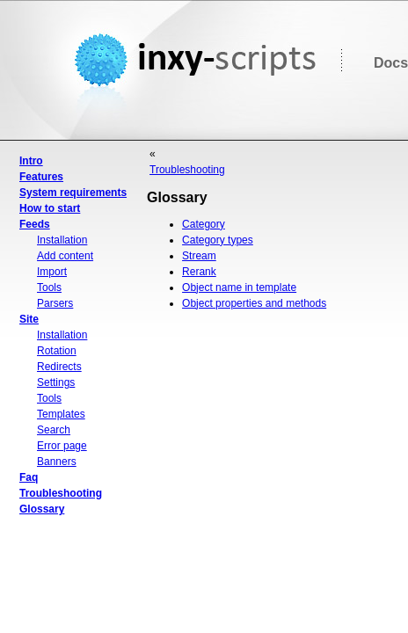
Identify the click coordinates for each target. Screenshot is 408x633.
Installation (62, 240)
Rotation (56, 351)
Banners (56, 461)
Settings (56, 382)
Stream (199, 256)
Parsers (55, 303)
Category (203, 224)
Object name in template (239, 287)
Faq (28, 477)
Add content (65, 256)
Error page (62, 446)
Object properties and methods (254, 303)
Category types (217, 240)
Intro (31, 161)
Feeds (34, 224)
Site (29, 319)
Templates (61, 414)
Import (52, 272)
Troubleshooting (60, 493)
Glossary (41, 509)
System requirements (73, 192)
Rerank (199, 272)
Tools (49, 287)
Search (53, 430)
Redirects (59, 366)
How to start (49, 208)
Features (41, 177)
